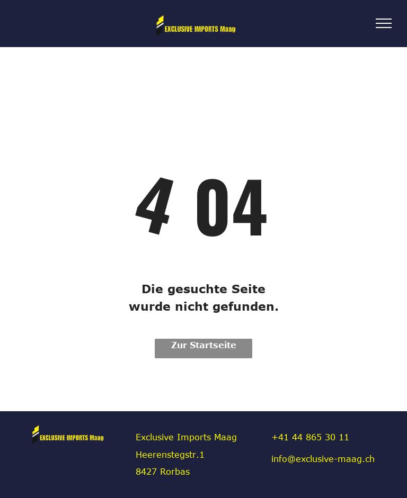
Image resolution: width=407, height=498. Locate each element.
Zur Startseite (203, 345)
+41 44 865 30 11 (310, 437)
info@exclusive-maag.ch (323, 459)
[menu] (383, 23)
